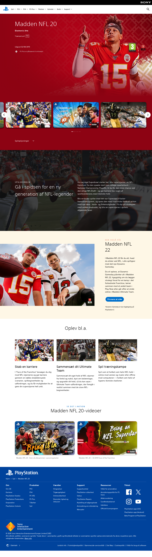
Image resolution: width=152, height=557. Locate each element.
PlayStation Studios (13, 496)
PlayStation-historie (13, 506)
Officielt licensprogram (109, 508)
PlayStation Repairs (84, 499)
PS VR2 (32, 496)
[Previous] (4, 115)
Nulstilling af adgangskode (87, 502)
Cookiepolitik (120, 545)
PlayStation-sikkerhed (85, 492)
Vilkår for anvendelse (109, 489)
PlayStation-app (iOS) (132, 509)
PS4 (24, 9)
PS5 (18, 9)
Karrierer (9, 492)
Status (79, 496)
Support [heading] (81, 485)
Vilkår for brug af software (136, 545)
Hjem (8, 479)
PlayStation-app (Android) (134, 512)
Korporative (10, 502)
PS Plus (32, 9)
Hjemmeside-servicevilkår (94, 545)
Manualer (80, 509)
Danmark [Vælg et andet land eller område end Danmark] (13, 545)
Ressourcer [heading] (106, 485)
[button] (76, 115)
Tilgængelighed (59, 492)
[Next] (148, 115)
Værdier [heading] (57, 485)
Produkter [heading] (34, 485)
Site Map (109, 545)
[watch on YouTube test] (92, 124)
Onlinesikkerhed (59, 496)
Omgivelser (57, 489)
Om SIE (8, 489)
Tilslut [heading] (127, 485)
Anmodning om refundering (87, 506)
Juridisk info (62, 545)
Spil (12, 9)
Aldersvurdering (107, 498)
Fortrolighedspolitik (75, 545)
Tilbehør (41, 9)
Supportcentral (82, 489)
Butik (59, 9)
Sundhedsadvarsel (108, 501)
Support (67, 9)
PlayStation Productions (15, 499)
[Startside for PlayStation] (5, 9)
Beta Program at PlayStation (135, 516)
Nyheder (50, 9)
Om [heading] (7, 485)
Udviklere (104, 505)
